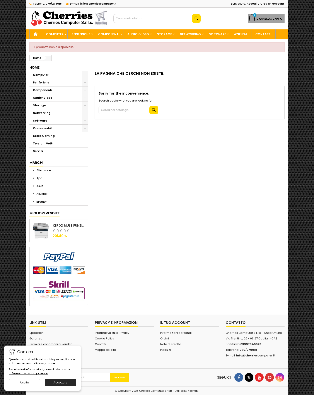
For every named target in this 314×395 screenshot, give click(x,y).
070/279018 (54, 3)
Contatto (236, 322)
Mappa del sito (105, 350)
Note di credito (170, 344)
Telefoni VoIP (43, 143)
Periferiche (81, 34)
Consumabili (43, 128)
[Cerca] (157, 18)
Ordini (164, 338)
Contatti (263, 34)
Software (217, 34)
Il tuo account (175, 322)
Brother (41, 202)
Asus (39, 186)
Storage (164, 34)
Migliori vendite (44, 213)
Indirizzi (165, 350)
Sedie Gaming (44, 136)
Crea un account (272, 3)
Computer (54, 34)
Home (34, 67)
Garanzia (36, 338)
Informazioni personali (176, 333)
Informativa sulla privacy (28, 373)
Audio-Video (138, 34)
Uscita (24, 382)
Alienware (43, 170)
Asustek (42, 194)
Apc (39, 178)
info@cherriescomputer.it (98, 3)
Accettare (60, 382)
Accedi (251, 3)
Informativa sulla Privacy (112, 333)
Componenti (108, 34)
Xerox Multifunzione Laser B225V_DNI (69, 225)
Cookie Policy (104, 338)
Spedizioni (36, 333)
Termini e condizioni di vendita (50, 344)
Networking (190, 34)
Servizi (38, 151)
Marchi (36, 162)
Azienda (240, 34)
